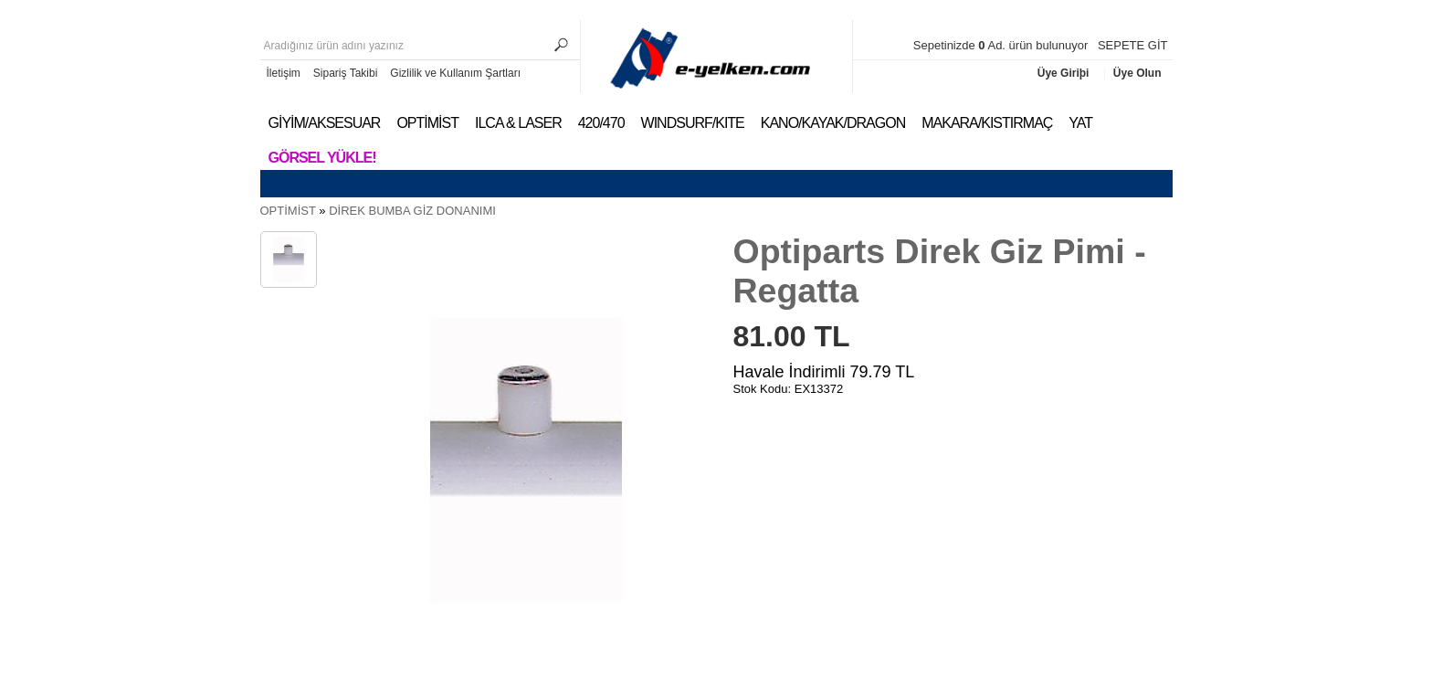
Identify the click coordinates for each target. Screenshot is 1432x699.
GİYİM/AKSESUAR (324, 123)
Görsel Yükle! (322, 157)
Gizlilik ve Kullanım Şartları (455, 73)
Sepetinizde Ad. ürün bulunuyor (1002, 45)
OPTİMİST (427, 123)
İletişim (283, 73)
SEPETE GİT (1133, 45)
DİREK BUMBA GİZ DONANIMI (412, 210)
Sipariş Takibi (345, 73)
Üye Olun (1137, 73)
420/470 (601, 123)
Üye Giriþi (1064, 73)
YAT (1080, 123)
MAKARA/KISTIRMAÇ (986, 123)
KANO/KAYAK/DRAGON (833, 123)
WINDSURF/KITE (692, 123)
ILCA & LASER (518, 123)
